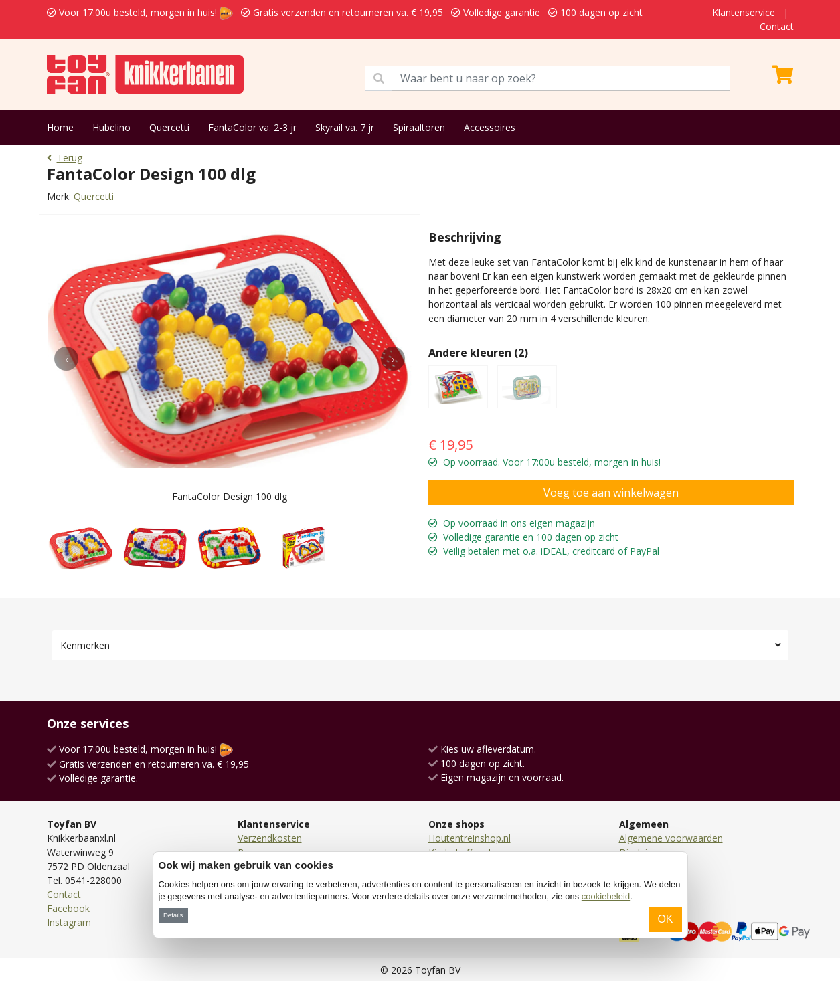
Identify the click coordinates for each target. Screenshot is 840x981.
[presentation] (66, 359)
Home (60, 127)
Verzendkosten (270, 838)
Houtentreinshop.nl (469, 838)
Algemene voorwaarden (671, 838)
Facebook (68, 908)
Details (173, 915)
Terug (64, 157)
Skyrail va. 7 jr (344, 127)
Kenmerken (85, 645)
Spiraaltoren (419, 127)
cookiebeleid (606, 896)
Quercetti (169, 127)
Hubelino (111, 127)
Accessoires (489, 127)
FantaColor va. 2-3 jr (252, 127)
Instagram (69, 922)
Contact (777, 26)
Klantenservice (743, 12)
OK (665, 919)
